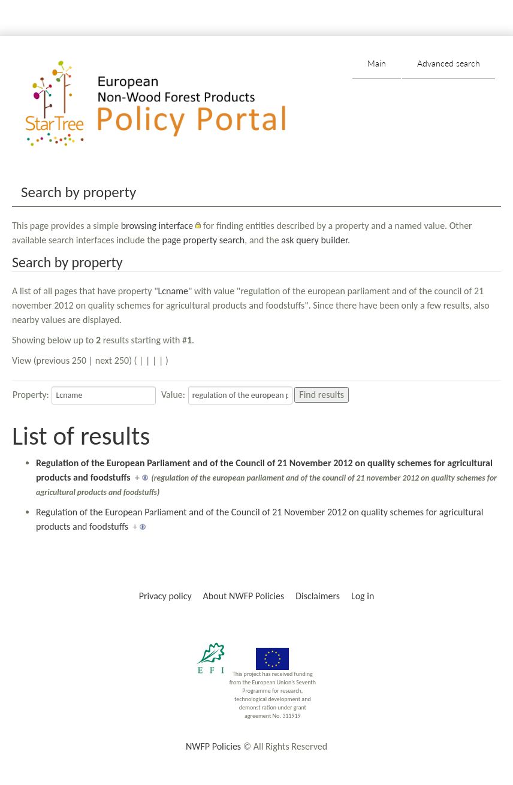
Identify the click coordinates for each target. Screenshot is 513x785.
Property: (31, 394)
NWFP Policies (213, 746)
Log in (362, 596)
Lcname (173, 291)
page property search (203, 240)
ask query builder (314, 240)
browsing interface (157, 225)
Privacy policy (165, 596)
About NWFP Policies (244, 596)
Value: (173, 394)
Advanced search (448, 63)
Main (376, 63)
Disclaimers (317, 596)
